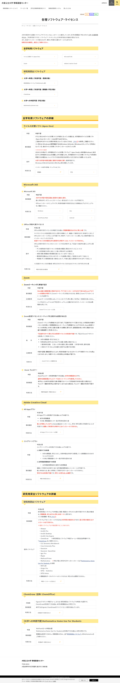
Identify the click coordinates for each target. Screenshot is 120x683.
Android (72, 220)
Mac (71, 212)
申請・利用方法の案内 (42, 271)
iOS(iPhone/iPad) (43, 220)
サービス (29, 25)
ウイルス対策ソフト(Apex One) (32, 57)
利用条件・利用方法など (45, 617)
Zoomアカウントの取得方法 (50, 364)
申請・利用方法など (45, 482)
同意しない (83, 680)
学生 (71, 174)
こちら (75, 143)
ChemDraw (27, 95)
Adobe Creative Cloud (71, 64)
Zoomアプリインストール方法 (47, 312)
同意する (94, 680)
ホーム (23, 25)
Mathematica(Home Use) (31, 107)
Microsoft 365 (68, 57)
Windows (41, 212)
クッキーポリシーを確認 (51, 681)
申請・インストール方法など (48, 585)
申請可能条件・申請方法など (49, 395)
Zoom (25, 64)
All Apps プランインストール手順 (49, 435)
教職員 (39, 174)
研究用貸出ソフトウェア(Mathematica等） (36, 84)
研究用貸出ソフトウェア (74, 638)
